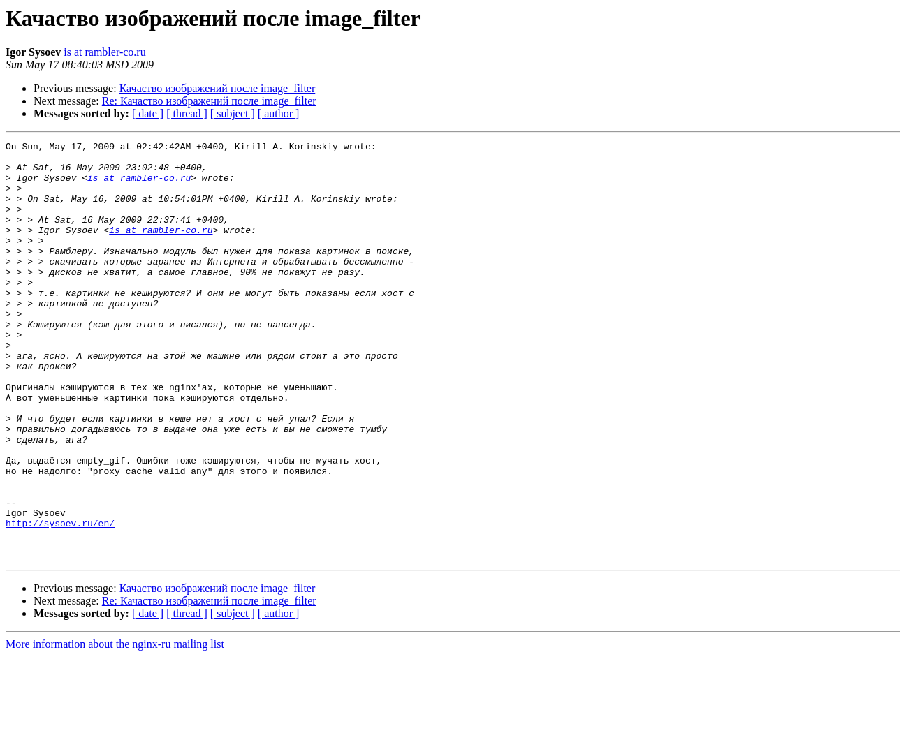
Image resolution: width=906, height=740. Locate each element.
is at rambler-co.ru (104, 52)
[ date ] (147, 113)
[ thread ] (186, 113)
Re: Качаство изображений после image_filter (209, 101)
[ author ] (279, 113)
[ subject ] (232, 113)
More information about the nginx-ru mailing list (115, 728)
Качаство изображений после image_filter (217, 88)
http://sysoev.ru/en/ (60, 600)
